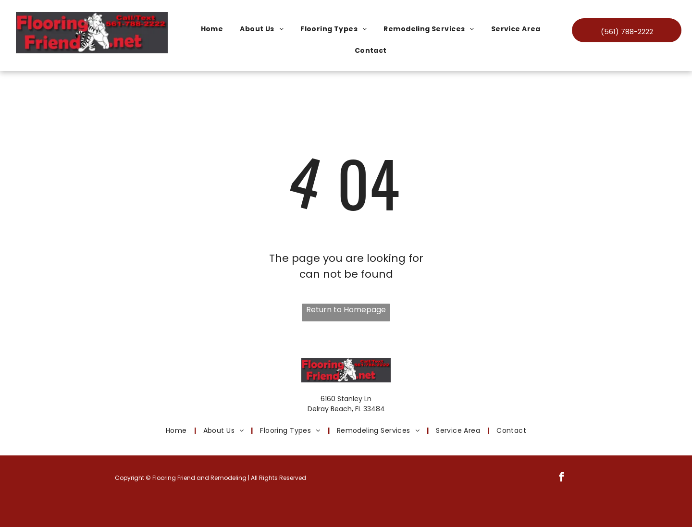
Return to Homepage (346, 309)
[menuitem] (215, 29)
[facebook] (561, 478)
